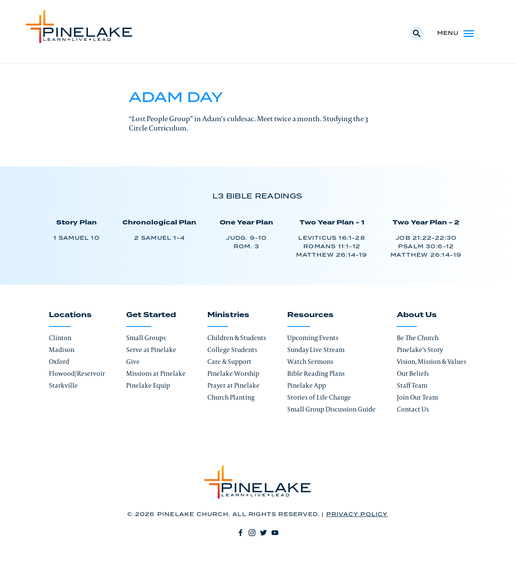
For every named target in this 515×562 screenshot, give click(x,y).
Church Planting (231, 397)
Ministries (228, 315)
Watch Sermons (310, 361)
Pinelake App (306, 385)
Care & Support (229, 361)
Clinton (60, 337)
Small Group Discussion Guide (331, 409)
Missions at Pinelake (156, 373)
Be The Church (418, 337)
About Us (417, 315)
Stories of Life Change (319, 397)
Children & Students (236, 337)
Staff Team (412, 385)
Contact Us (413, 409)
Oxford (59, 361)
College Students (232, 349)
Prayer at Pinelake (233, 385)
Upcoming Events (312, 337)
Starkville (63, 385)
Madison (61, 349)
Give (133, 361)
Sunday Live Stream (316, 349)
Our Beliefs (413, 373)
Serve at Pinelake (151, 349)
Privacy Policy (357, 515)
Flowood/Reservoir (77, 373)
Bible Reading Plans (316, 373)
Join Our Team (417, 397)
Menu (456, 33)
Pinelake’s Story (420, 349)
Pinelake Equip (148, 385)
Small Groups (146, 337)
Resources (310, 315)
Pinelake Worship (233, 373)
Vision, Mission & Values (431, 361)
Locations (70, 315)
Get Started (151, 315)
